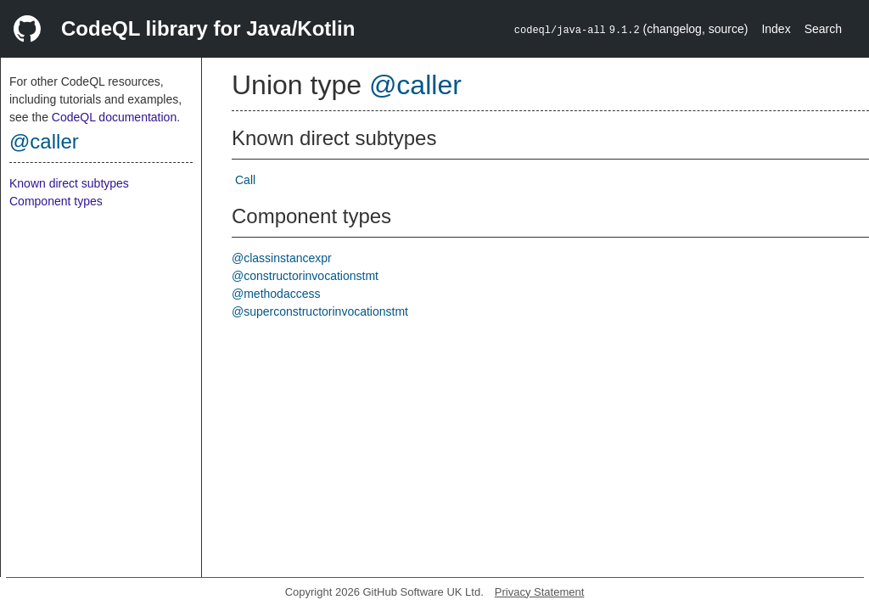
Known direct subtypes (69, 183)
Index (775, 29)
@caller (44, 141)
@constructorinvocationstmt (305, 276)
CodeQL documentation (114, 117)
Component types (56, 201)
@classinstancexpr (282, 258)
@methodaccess (276, 293)
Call (245, 180)
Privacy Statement (540, 592)
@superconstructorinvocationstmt (320, 311)
